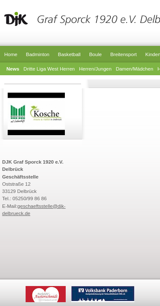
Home (10, 54)
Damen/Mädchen (134, 68)
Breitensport (123, 54)
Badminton (37, 54)
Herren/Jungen (95, 68)
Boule (95, 54)
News (12, 68)
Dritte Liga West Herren (49, 68)
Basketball (69, 54)
